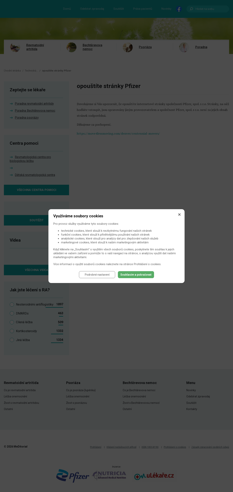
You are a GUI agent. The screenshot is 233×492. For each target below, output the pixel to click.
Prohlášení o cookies (147, 264)
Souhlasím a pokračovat (136, 274)
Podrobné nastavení (97, 274)
